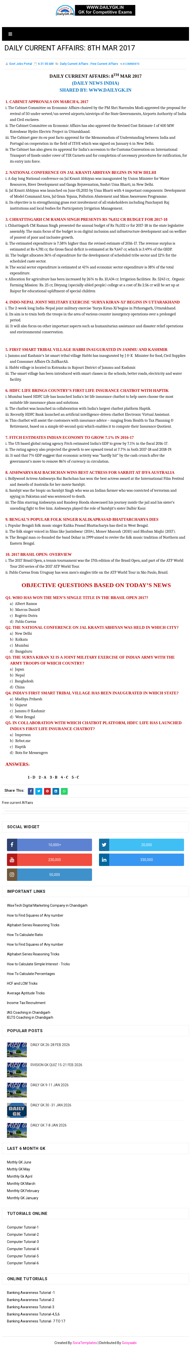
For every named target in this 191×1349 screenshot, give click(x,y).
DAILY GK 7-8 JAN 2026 (49, 1125)
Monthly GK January (22, 1198)
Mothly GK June (19, 1162)
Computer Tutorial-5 (23, 1256)
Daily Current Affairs (74, 64)
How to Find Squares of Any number (35, 915)
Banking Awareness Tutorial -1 (31, 1293)
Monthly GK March (21, 1184)
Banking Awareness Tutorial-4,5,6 (33, 1314)
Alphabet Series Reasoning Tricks (33, 925)
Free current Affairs (104, 64)
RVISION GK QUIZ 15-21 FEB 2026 (56, 1065)
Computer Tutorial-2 (23, 1235)
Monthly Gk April (19, 1176)
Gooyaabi (129, 1343)
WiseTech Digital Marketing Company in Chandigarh (47, 905)
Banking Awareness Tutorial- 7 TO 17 (36, 1321)
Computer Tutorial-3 (23, 1242)
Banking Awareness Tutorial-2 (30, 1300)
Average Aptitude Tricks (26, 993)
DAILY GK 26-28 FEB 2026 (50, 1045)
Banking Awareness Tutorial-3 (30, 1307)
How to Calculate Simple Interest (32, 964)
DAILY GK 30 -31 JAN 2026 (51, 1105)
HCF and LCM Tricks (22, 983)
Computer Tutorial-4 (23, 1249)
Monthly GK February (23, 1191)
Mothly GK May (18, 1169)
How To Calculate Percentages (31, 974)
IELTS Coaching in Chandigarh (30, 1017)
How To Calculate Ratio (25, 935)
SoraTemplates (85, 1343)
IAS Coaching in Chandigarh (28, 1013)
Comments (131, 64)
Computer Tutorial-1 (23, 1227)
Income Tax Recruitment (26, 1003)
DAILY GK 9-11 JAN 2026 (50, 1085)
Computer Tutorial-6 (23, 1263)
